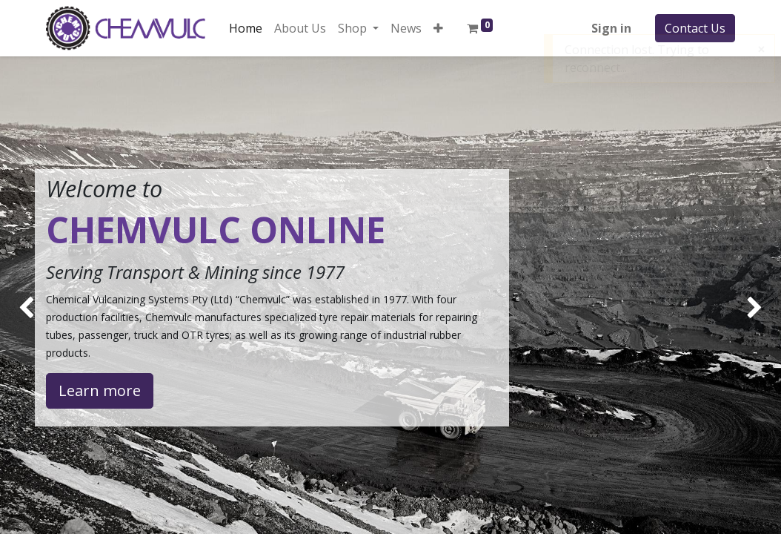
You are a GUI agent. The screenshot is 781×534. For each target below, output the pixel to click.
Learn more (100, 390)
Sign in (611, 28)
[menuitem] (245, 28)
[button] (438, 28)
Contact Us (695, 28)
